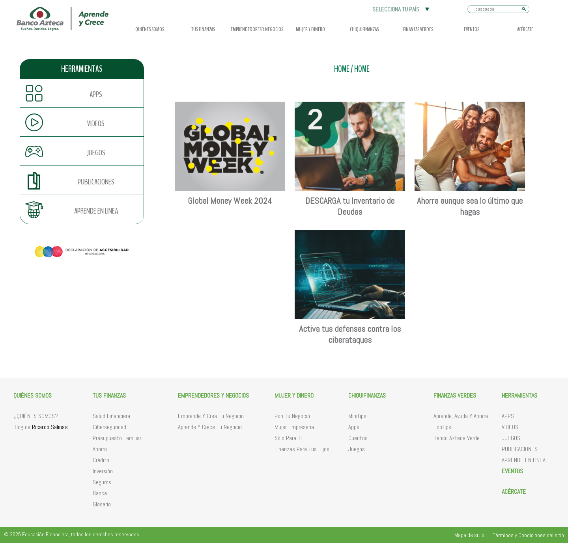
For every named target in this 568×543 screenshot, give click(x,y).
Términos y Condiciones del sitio (528, 535)
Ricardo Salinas (50, 427)
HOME (341, 69)
